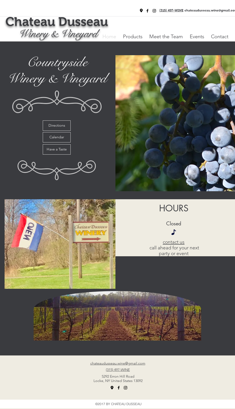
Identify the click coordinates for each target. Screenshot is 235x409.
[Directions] (57, 125)
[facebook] (147, 10)
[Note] (174, 232)
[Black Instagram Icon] (154, 10)
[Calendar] (57, 137)
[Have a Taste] (57, 149)
